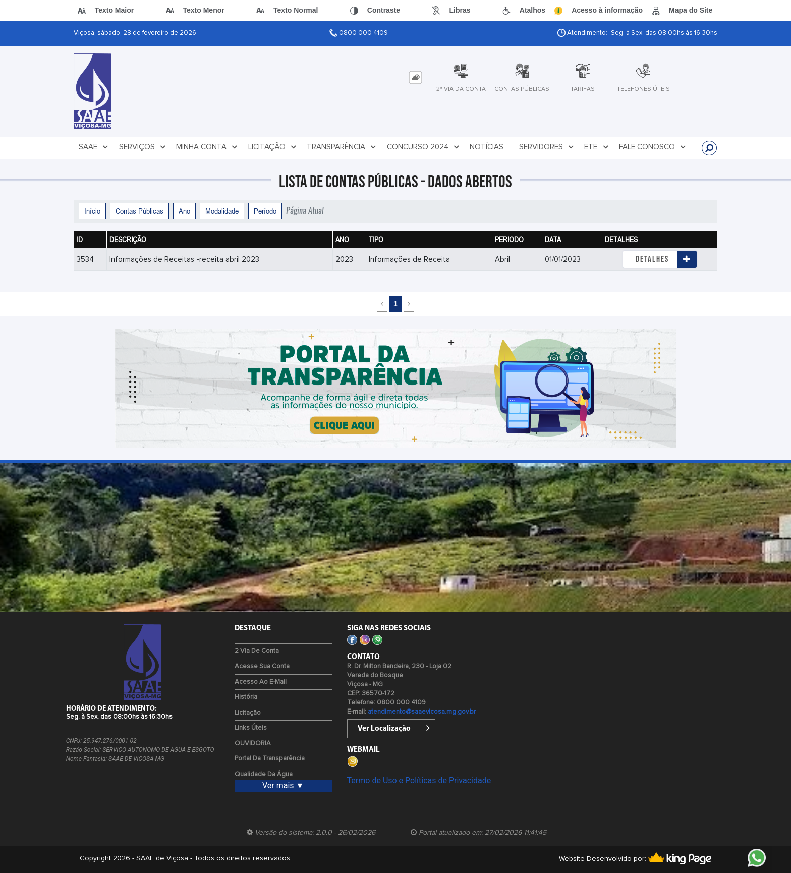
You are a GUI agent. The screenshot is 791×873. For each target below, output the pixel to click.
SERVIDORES (546, 147)
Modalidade (222, 211)
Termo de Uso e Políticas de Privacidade (419, 780)
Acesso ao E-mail (261, 682)
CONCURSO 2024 (423, 147)
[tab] (415, 77)
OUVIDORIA (253, 743)
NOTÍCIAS (486, 147)
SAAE (93, 147)
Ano (184, 211)
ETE (596, 147)
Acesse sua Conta (262, 666)
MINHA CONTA (207, 147)
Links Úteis (251, 728)
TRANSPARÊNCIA (341, 147)
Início (92, 211)
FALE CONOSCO (652, 147)
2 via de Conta (257, 651)
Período (265, 211)
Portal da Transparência (270, 758)
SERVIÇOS (142, 147)
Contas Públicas (139, 211)
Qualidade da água (264, 774)
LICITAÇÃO (272, 147)
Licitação (248, 713)
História (246, 697)
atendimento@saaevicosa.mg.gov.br (422, 711)
